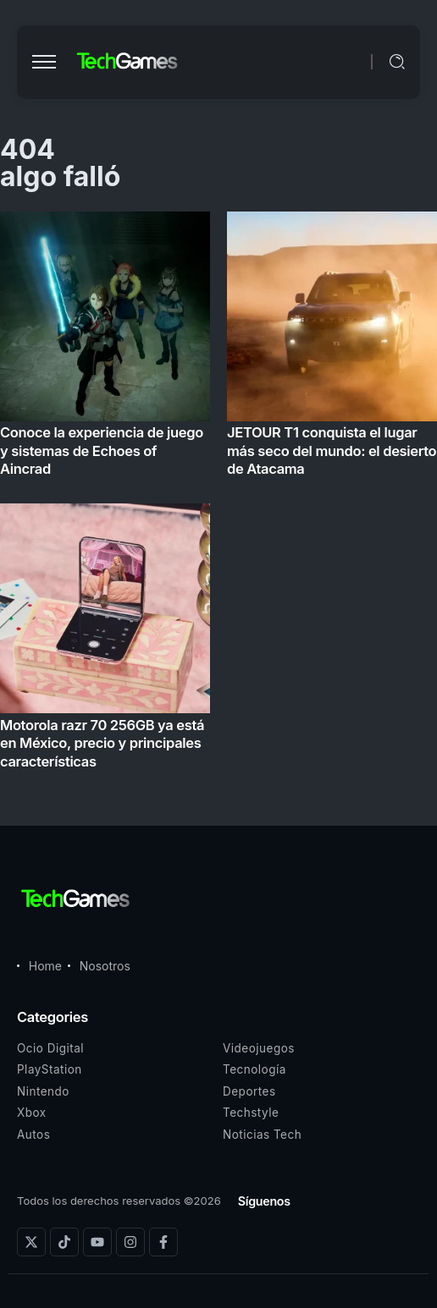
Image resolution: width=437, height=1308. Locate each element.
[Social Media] (31, 1242)
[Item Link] (218, 495)
